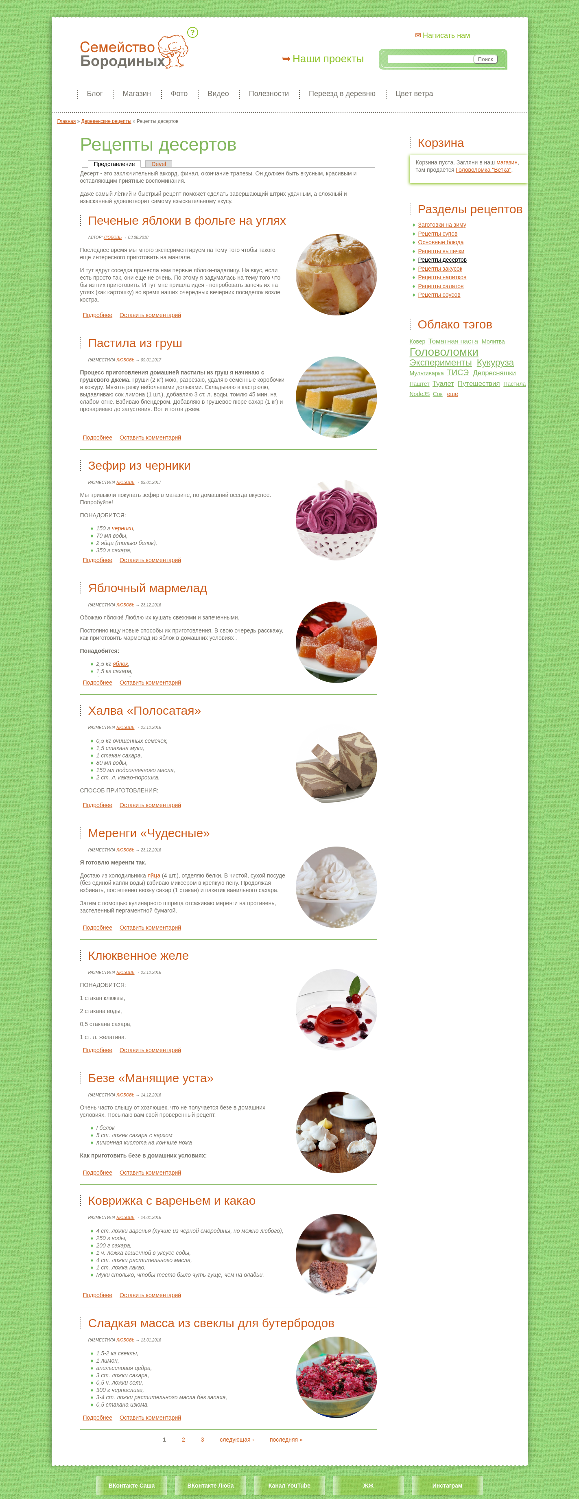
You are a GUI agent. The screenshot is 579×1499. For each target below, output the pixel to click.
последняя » (286, 1439)
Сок (438, 394)
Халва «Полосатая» (144, 710)
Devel (158, 164)
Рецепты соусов (439, 294)
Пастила (514, 384)
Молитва (493, 341)
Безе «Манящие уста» (151, 1078)
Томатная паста (453, 341)
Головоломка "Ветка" (483, 169)
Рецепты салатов (441, 286)
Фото (179, 94)
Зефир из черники (139, 465)
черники (122, 528)
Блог (95, 94)
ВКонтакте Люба (211, 1485)
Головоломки (444, 352)
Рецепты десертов (442, 259)
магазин (507, 162)
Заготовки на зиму (442, 224)
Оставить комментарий (150, 315)
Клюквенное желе (138, 955)
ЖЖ (368, 1485)
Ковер (418, 341)
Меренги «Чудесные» (149, 833)
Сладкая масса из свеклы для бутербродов (211, 1323)
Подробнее (98, 315)
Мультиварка (427, 373)
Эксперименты (441, 362)
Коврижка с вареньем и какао (172, 1200)
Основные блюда (441, 242)
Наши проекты (328, 58)
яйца (154, 875)
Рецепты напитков (442, 277)
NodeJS (420, 394)
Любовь (113, 237)
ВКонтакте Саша (132, 1485)
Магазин (136, 94)
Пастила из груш (135, 343)
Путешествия (479, 383)
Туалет (443, 383)
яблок (120, 664)
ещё (452, 394)
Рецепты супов (438, 233)
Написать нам (446, 35)
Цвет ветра (414, 94)
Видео (218, 94)
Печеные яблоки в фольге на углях (187, 220)
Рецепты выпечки (441, 251)
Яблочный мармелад (147, 588)
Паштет (420, 384)
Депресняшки (494, 373)
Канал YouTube (289, 1485)
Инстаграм (447, 1485)
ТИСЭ (458, 372)
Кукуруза (495, 362)
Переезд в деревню (342, 94)
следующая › (237, 1439)
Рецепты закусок (440, 268)
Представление (117, 164)
